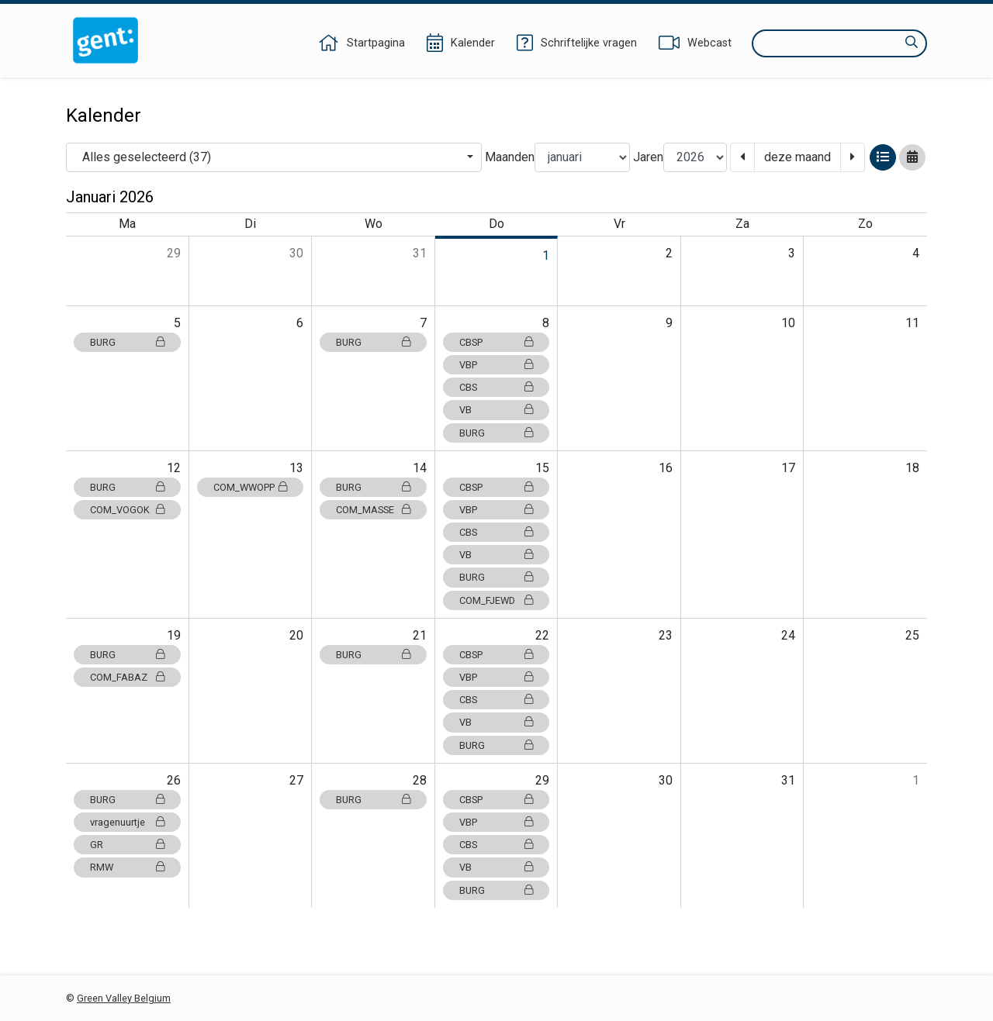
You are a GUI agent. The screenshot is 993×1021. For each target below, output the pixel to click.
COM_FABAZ (127, 677)
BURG (127, 342)
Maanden (510, 157)
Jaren (648, 157)
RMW (127, 867)
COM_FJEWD (496, 600)
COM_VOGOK (127, 510)
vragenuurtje (127, 822)
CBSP (496, 342)
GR (127, 844)
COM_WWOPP (250, 487)
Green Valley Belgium (124, 998)
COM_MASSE (373, 510)
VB (496, 410)
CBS (496, 387)
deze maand (797, 157)
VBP (496, 365)
